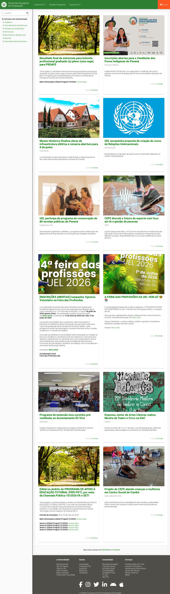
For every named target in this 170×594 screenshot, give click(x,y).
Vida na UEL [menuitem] (61, 568)
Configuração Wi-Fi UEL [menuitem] (134, 564)
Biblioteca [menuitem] (83, 571)
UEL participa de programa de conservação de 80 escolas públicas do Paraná (68, 220)
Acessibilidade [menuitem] (108, 571)
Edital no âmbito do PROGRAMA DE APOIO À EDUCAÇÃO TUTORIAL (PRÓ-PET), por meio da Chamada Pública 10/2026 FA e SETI (67, 492)
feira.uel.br (47, 316)
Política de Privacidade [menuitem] (65, 575)
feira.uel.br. (136, 317)
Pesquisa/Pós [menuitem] (85, 566)
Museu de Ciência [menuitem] (132, 571)
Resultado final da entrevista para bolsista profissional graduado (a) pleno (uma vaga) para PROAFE (67, 61)
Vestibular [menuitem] (83, 573)
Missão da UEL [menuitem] (62, 564)
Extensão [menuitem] (83, 568)
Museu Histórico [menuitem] (132, 573)
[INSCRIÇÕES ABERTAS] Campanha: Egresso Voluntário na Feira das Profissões (67, 298)
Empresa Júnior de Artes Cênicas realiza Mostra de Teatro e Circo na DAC (130, 416)
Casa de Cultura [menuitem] (108, 566)
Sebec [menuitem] (127, 575)
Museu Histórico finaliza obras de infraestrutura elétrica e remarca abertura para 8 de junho (69, 144)
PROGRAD (94, 90)
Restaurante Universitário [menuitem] (135, 568)
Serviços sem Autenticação (14, 19)
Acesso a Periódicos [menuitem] (133, 566)
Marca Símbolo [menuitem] (62, 573)
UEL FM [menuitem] (105, 577)
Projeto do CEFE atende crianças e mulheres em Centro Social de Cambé (132, 491)
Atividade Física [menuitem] (108, 573)
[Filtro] (16, 13)
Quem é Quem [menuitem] (62, 571)
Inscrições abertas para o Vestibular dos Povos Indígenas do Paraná (130, 60)
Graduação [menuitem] (84, 564)
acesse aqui (81, 82)
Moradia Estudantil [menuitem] (110, 564)
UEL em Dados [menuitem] (62, 566)
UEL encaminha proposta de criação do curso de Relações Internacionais (133, 142)
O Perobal (159, 84)
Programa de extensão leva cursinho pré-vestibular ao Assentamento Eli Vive (65, 416)
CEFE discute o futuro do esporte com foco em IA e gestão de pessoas (132, 220)
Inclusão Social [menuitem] (108, 568)
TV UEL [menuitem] (105, 575)
